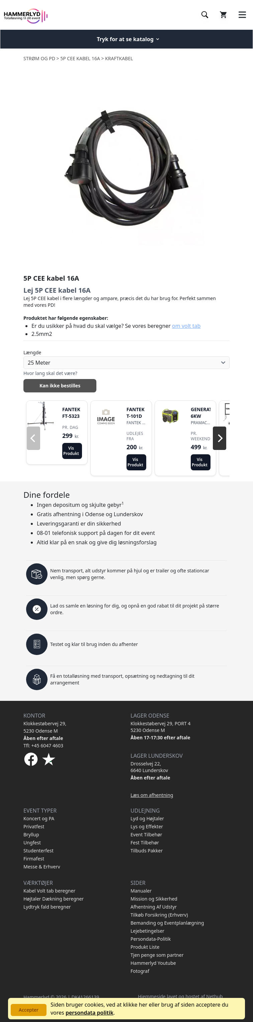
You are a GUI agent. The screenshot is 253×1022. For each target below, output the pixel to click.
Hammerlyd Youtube (153, 963)
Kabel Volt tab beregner (49, 891)
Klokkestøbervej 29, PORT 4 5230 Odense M (160, 726)
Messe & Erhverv (41, 866)
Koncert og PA (38, 818)
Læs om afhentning (152, 795)
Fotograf (140, 971)
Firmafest (33, 858)
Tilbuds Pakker (147, 850)
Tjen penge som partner (157, 955)
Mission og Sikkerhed (154, 899)
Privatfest (33, 826)
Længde (32, 352)
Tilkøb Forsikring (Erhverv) (159, 915)
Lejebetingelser (147, 931)
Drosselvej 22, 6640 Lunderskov (149, 766)
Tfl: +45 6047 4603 (43, 745)
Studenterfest (38, 850)
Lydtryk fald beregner (47, 907)
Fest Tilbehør (145, 842)
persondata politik (89, 1012)
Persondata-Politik (151, 939)
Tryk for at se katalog (128, 39)
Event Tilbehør (146, 834)
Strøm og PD (39, 58)
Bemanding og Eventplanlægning (167, 923)
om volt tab (186, 326)
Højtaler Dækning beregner (53, 899)
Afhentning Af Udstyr (154, 907)
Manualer (141, 891)
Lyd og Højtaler (147, 818)
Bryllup (31, 834)
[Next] (219, 438)
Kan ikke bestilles (59, 385)
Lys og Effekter (147, 826)
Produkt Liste (145, 947)
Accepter (28, 1010)
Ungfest (32, 842)
